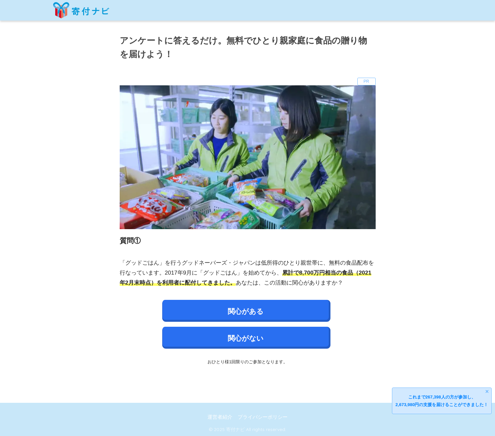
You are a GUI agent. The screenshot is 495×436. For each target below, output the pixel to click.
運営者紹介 (219, 417)
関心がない (246, 338)
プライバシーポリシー (263, 417)
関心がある (246, 311)
